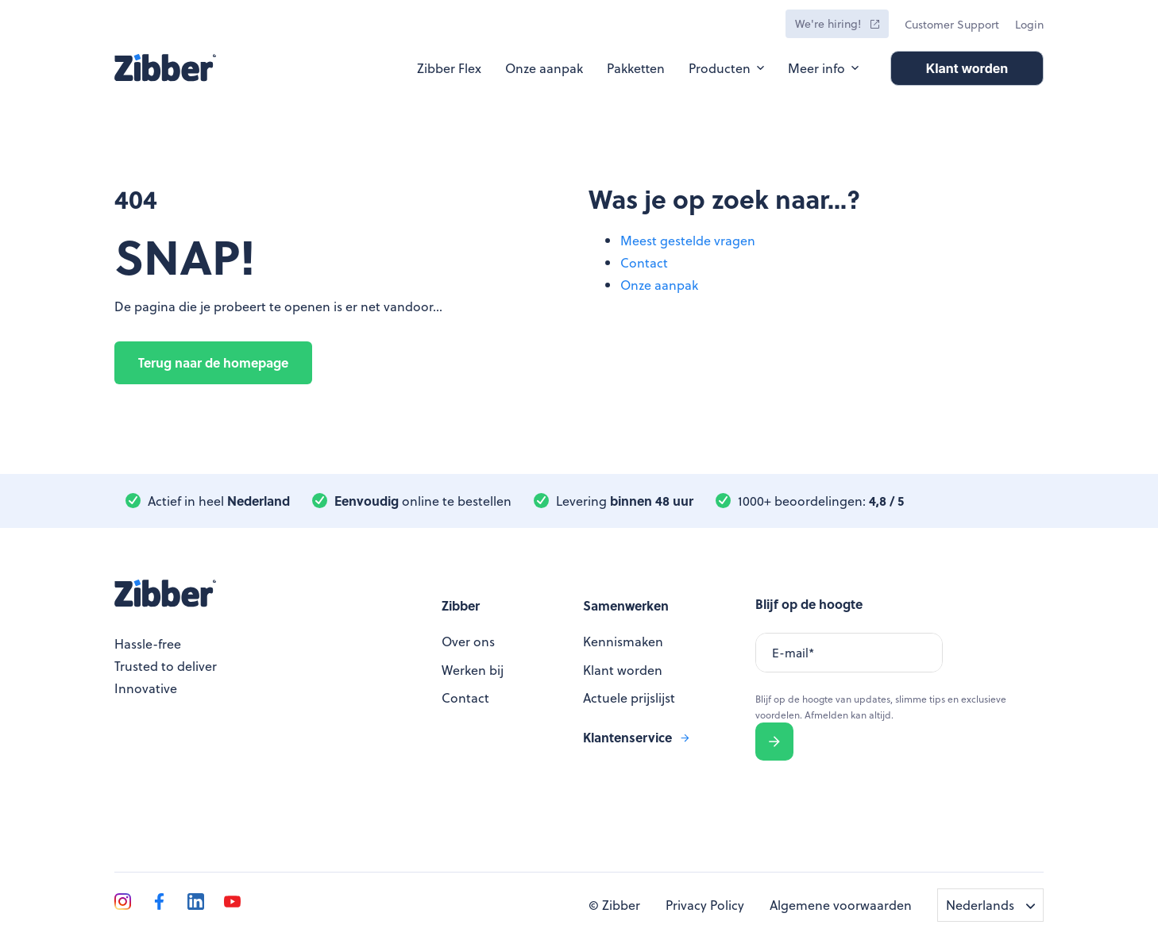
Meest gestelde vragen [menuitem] (687, 240)
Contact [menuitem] (644, 262)
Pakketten (636, 68)
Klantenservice (627, 737)
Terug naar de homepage (213, 362)
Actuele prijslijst (629, 697)
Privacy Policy (705, 905)
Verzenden (774, 741)
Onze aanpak (544, 68)
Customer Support (952, 24)
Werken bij (473, 670)
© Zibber (614, 905)
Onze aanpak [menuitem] (659, 284)
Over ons (468, 641)
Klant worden (622, 670)
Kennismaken (623, 641)
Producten (720, 68)
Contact (465, 697)
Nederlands (980, 905)
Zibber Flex (449, 68)
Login (1029, 24)
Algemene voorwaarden (841, 905)
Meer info (816, 68)
